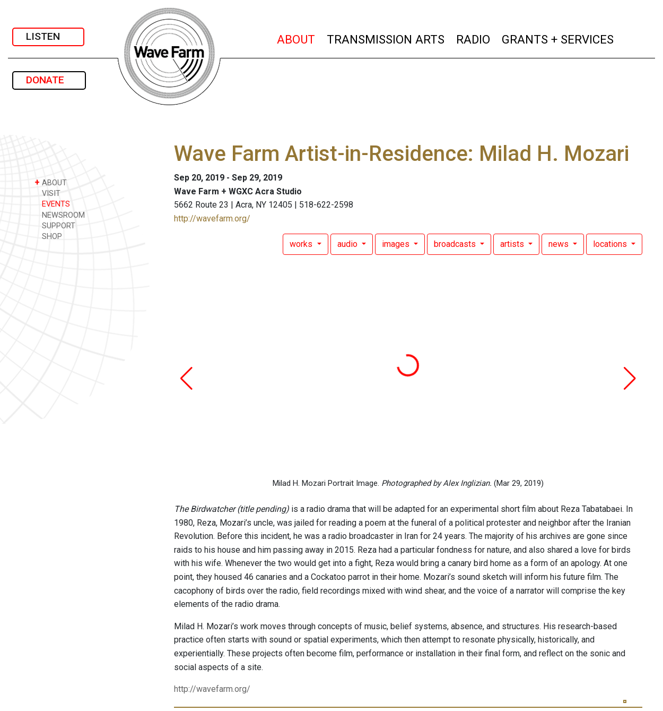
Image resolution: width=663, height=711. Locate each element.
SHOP (48, 236)
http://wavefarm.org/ (212, 218)
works (302, 244)
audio (348, 244)
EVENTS (52, 204)
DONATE (49, 80)
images (397, 244)
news (559, 244)
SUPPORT (54, 225)
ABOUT (296, 38)
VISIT (47, 193)
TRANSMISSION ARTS (386, 38)
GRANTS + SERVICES (558, 38)
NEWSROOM (59, 215)
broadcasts (456, 244)
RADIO (473, 38)
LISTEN (48, 36)
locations (611, 244)
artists (513, 244)
